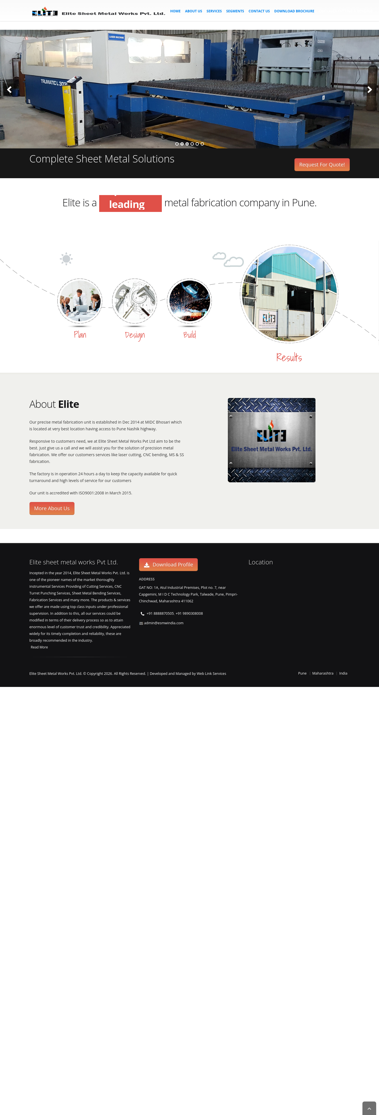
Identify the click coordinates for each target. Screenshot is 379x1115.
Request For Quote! (322, 164)
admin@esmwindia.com (163, 623)
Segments (235, 11)
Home (175, 11)
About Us (193, 11)
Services (214, 11)
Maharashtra (323, 673)
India (343, 673)
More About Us (52, 508)
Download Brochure (294, 11)
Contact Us (259, 11)
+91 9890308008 (189, 613)
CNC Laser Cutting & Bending (346, 11)
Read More (39, 647)
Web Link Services (211, 673)
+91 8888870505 (160, 613)
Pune (302, 673)
